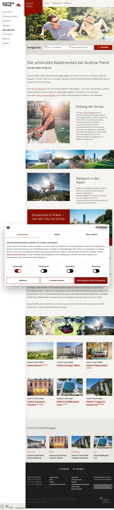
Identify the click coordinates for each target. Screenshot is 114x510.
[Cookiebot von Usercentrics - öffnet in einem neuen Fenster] (97, 228)
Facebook (64, 469)
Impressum (57, 499)
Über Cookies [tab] (92, 234)
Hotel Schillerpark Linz (101, 456)
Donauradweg (38, 89)
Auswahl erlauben (57, 280)
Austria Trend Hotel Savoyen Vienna (57, 456)
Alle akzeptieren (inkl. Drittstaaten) (91, 280)
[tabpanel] (70, 23)
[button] (77, 47)
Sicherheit (75, 477)
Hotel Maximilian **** (96, 366)
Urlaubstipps (8, 30)
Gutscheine (7, 34)
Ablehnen (23, 280)
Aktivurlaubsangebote (46, 95)
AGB (50, 479)
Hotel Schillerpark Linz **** (68, 403)
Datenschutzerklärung (37, 502)
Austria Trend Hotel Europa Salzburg (35, 456)
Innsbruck (96, 195)
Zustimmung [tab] (22, 234)
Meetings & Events (10, 16)
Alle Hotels (7, 12)
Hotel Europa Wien (68, 365)
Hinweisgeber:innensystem (80, 484)
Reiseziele (6, 25)
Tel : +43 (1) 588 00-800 (34, 484)
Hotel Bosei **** (37, 365)
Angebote (6, 21)
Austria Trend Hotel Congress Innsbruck (80, 456)
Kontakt (6, 43)
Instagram (78, 469)
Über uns (6, 39)
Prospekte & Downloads (57, 484)
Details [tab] (57, 234)
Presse (51, 482)
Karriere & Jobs (77, 479)
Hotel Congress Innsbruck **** (95, 403)
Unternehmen (54, 477)
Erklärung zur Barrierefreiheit (77, 488)
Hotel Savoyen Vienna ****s (36, 403)
